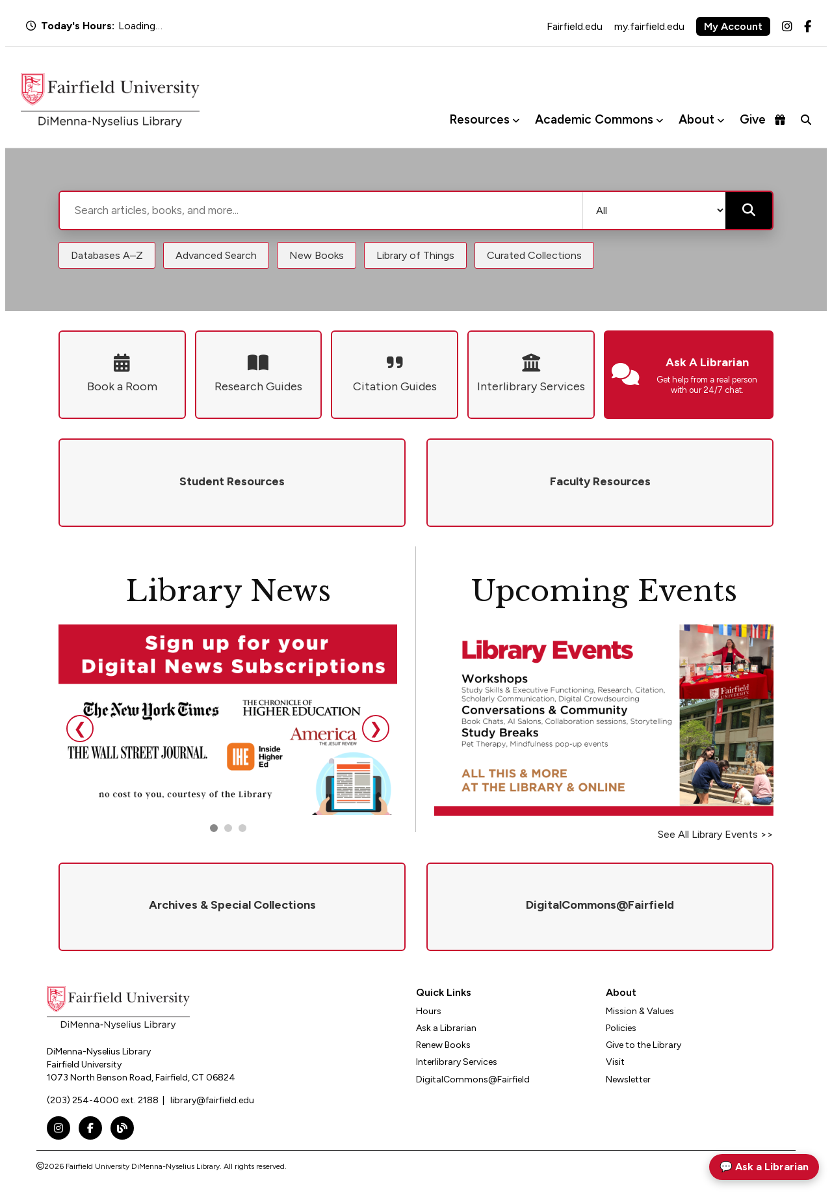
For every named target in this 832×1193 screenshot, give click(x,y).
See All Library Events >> (716, 834)
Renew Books (443, 1045)
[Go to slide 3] (242, 828)
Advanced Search (216, 255)
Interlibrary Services (456, 1061)
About (696, 119)
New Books (316, 255)
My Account (733, 26)
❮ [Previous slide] (79, 728)
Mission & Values (640, 1011)
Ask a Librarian (446, 1028)
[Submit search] (748, 210)
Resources (479, 119)
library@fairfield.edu (212, 1100)
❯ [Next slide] (375, 728)
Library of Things (415, 255)
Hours (428, 1011)
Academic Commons (594, 119)
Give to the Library (643, 1045)
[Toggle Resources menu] (515, 120)
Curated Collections (534, 255)
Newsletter (628, 1079)
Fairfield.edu (575, 26)
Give (762, 119)
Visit (615, 1061)
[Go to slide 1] (214, 828)
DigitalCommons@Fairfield (473, 1079)
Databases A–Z (107, 255)
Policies (621, 1028)
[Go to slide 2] (228, 828)
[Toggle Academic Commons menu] (659, 120)
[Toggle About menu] (720, 120)
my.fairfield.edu (649, 26)
